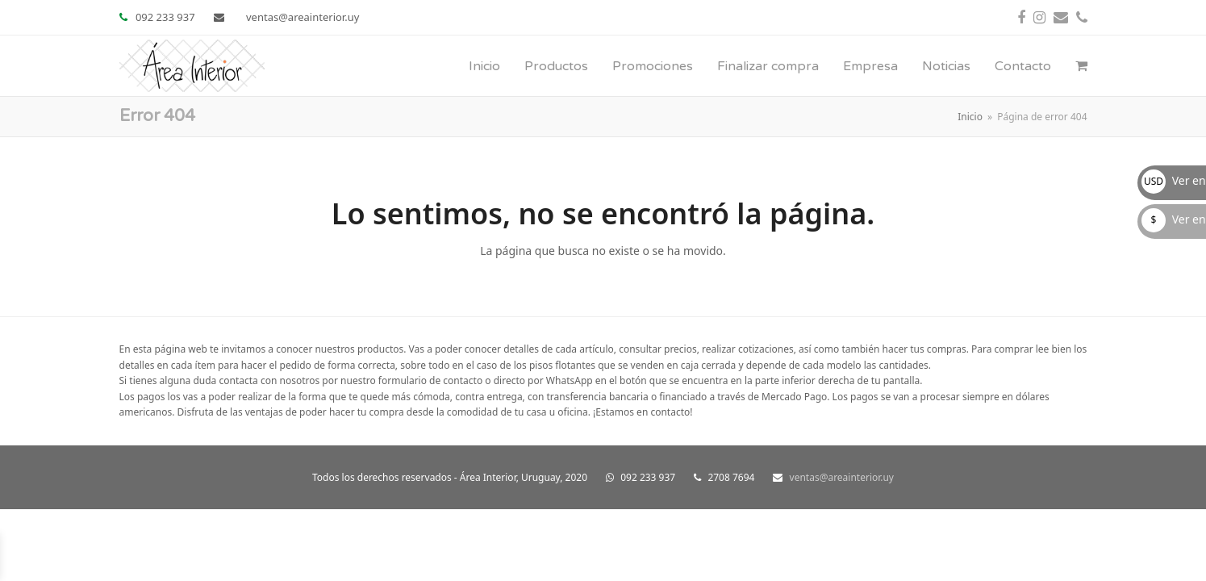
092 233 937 (165, 17)
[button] (1081, 66)
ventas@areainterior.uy (302, 17)
